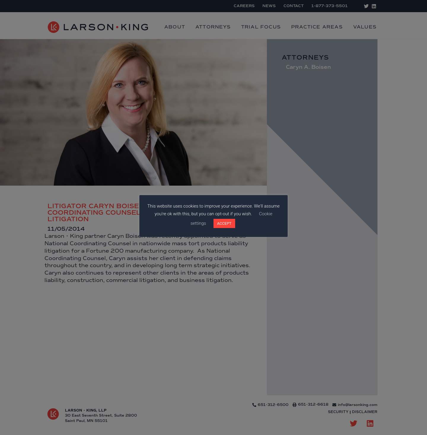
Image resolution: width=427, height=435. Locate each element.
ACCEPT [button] (224, 223)
